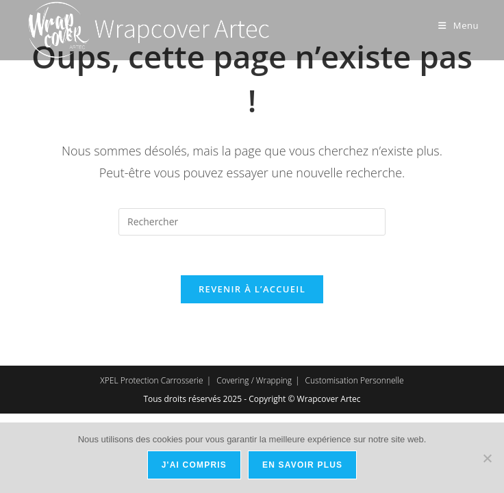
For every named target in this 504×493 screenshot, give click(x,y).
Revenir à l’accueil (252, 291)
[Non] (487, 458)
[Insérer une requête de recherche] (252, 222)
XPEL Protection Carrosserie (151, 382)
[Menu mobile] (458, 25)
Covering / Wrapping (254, 382)
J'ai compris (194, 465)
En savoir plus (302, 465)
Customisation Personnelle (354, 382)
